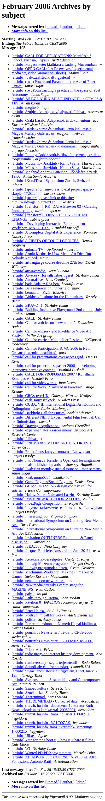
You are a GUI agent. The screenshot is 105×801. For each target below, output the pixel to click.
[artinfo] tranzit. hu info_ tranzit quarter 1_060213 (51, 714)
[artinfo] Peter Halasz (29, 611)
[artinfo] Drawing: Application (35, 426)
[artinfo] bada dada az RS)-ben (36, 284)
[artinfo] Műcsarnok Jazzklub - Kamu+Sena (46, 163)
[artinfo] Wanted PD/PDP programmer (41, 753)
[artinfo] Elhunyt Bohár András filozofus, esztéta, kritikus (56, 155)
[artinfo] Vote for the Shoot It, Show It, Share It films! (53, 740)
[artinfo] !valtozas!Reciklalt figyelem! (41, 77)
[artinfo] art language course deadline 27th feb (48, 262)
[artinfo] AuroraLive (28, 280)
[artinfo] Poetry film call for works (39, 615)
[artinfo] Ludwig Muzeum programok (41, 563)
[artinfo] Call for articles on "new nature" (44, 323)
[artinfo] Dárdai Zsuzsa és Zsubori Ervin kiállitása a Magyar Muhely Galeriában (51, 131)
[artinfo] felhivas (25, 439)
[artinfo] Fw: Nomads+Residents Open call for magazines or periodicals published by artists (56, 462)
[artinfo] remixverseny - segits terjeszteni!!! (46, 662)
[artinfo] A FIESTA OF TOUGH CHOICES (45, 241)
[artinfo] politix (24, 619)
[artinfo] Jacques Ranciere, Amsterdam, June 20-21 (51, 551)
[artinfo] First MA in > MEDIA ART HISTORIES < (52, 443)
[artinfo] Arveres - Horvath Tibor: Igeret (43, 275)
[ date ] (81, 27)
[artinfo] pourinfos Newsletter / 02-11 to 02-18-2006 (52, 641)
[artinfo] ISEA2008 (27, 546)
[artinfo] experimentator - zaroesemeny (42, 430)
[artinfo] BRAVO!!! (27, 305)
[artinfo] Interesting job (30, 516)
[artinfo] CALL (24, 318)
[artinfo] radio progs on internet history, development (53, 654)
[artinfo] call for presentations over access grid (48, 357)
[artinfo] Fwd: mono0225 (32, 477)
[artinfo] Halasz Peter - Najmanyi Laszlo (43, 495)
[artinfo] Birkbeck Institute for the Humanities (47, 297)
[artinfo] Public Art (27, 650)
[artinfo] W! (21, 749)
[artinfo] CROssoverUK (30, 396)
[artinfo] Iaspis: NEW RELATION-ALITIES (46, 499)
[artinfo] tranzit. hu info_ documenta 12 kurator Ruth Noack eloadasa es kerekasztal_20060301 (52, 707)
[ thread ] (52, 27)
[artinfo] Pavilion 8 (27, 602)
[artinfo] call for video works (34, 383)
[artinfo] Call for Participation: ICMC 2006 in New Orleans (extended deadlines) (51, 350)
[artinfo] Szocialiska (28, 693)
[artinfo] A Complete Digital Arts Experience (47, 232)
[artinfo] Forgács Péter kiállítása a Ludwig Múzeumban (55, 64)
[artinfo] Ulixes (24, 736)
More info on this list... (30, 31)
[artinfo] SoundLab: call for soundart (40, 667)
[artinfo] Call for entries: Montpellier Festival (47, 340)
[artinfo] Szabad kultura (30, 688)
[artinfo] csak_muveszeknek (34, 400)
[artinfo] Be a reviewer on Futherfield (41, 288)
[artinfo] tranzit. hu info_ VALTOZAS (41, 723)
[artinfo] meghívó (26, 107)
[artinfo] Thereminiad (29, 697)
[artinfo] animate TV (28, 249)
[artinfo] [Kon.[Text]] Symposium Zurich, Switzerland (54, 181)
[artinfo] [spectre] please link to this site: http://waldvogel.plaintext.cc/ (43, 200)
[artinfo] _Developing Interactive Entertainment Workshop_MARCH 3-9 (48, 226)
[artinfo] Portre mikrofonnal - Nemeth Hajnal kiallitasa (54, 624)
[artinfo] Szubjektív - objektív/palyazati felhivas (49, 112)
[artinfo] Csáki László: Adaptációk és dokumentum (51, 120)
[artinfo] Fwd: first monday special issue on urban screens (56, 469)
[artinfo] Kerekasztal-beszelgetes (37, 559)
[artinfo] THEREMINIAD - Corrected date (45, 701)
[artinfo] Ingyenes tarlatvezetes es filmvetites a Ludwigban (57, 508)
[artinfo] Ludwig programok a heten (40, 568)
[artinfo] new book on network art (38, 581)
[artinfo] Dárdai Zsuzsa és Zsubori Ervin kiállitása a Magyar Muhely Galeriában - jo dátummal (51, 144)
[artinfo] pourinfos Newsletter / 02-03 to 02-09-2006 (52, 632)
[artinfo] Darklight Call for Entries (38, 413)
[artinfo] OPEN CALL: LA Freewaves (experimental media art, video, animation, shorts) (52, 71)
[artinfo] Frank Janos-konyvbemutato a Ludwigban (51, 452)
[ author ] (67, 27)
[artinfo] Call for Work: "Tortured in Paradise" (48, 387)
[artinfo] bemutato (26, 292)
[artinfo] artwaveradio (29, 271)
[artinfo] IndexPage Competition (37, 503)
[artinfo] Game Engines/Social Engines (42, 482)
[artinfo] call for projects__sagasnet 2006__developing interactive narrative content (54, 368)
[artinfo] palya (23, 594)
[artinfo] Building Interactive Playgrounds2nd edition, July (57, 310)
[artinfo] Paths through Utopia (35, 598)
